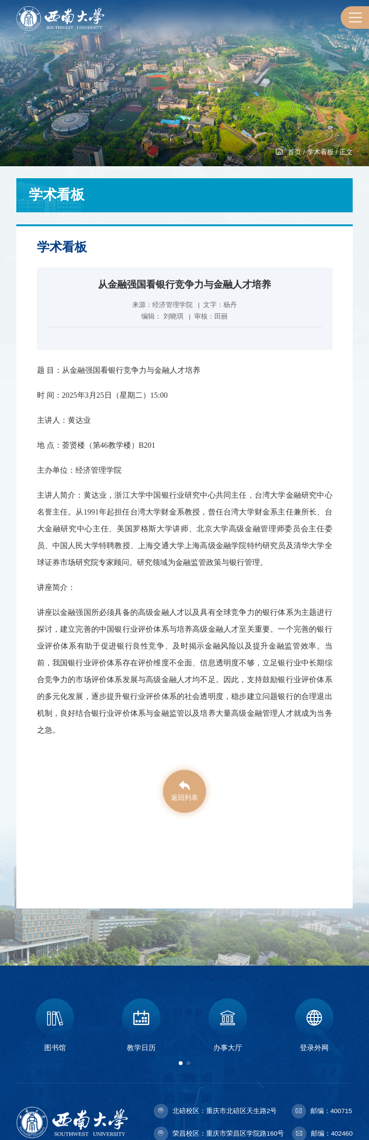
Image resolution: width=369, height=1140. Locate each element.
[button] (181, 1063)
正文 (346, 152)
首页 (294, 152)
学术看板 (320, 152)
